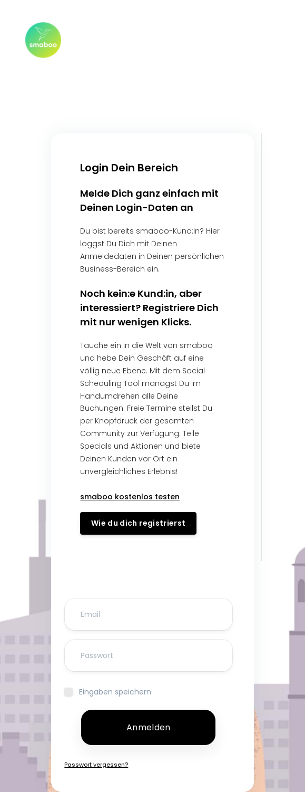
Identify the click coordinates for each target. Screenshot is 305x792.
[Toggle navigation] (267, 40)
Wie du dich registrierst (138, 523)
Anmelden (148, 727)
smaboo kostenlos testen (130, 496)
